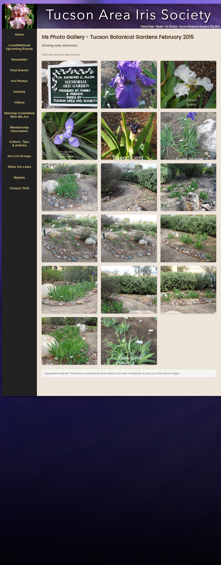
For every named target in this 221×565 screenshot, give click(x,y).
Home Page (147, 26)
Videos (19, 102)
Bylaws (19, 177)
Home (19, 34)
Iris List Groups (19, 156)
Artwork (19, 91)
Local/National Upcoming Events (19, 47)
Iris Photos (171, 26)
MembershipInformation (19, 129)
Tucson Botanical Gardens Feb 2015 (199, 26)
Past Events (19, 70)
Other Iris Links (19, 167)
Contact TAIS (19, 188)
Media (159, 26)
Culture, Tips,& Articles (19, 143)
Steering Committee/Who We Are (19, 114)
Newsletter (19, 59)
